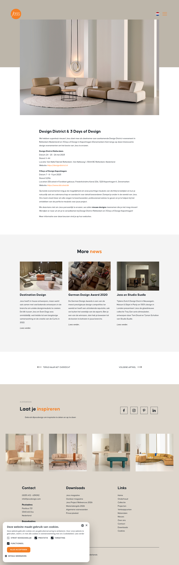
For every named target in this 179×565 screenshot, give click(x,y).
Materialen (122, 513)
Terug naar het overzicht (53, 367)
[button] (16, 556)
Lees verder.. (25, 328)
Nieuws (121, 517)
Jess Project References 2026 (79, 502)
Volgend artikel (131, 367)
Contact (121, 524)
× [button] (86, 525)
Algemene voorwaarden (77, 510)
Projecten (122, 506)
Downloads (123, 527)
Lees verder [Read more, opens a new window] (79, 533)
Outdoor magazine (74, 499)
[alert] (46, 542)
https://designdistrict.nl (57, 165)
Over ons (122, 520)
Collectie (122, 502)
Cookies (121, 531)
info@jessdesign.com (31, 499)
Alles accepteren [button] (18, 549)
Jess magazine (73, 495)
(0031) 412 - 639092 (30, 495)
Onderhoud (123, 499)
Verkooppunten (125, 510)
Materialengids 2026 (75, 506)
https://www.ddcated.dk (58, 185)
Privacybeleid (72, 513)
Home (120, 495)
